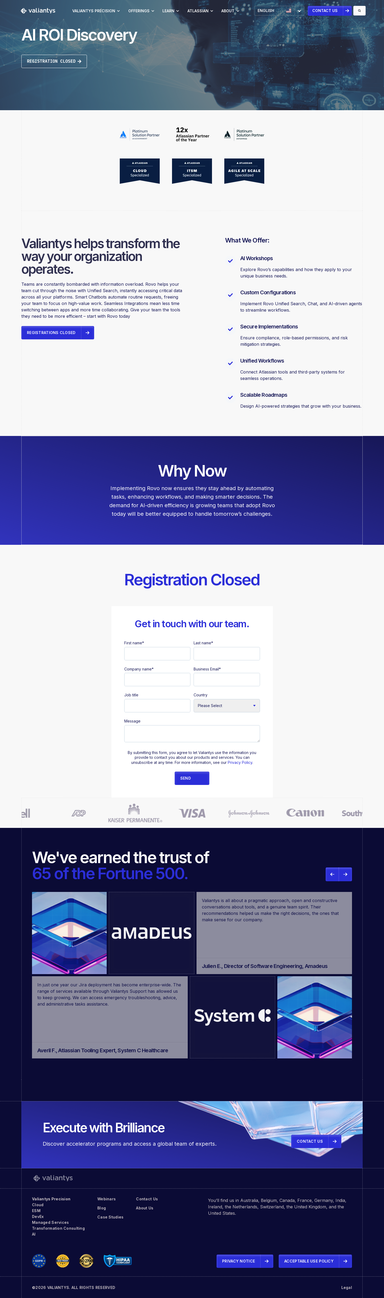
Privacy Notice (238, 1261)
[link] (37, 10)
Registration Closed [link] (54, 61)
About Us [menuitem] (144, 1208)
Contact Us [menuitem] (147, 1199)
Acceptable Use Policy (309, 1261)
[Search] (359, 10)
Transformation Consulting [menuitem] (58, 1228)
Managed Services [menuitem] (50, 1222)
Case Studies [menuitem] (110, 1217)
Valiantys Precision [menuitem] (51, 1199)
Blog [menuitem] (101, 1208)
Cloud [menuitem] (37, 1204)
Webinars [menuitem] (106, 1199)
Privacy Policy (240, 762)
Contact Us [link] (325, 10)
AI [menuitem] (34, 1234)
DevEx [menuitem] (38, 1216)
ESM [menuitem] (36, 1210)
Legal (346, 1287)
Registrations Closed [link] (51, 332)
